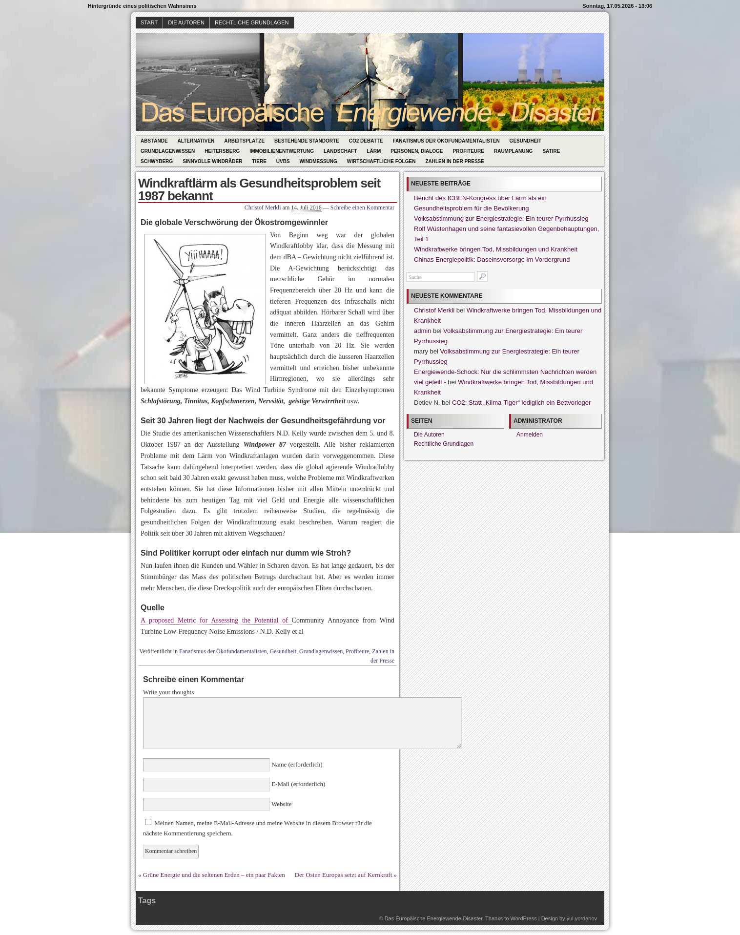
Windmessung (318, 161)
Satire (551, 151)
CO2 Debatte (366, 141)
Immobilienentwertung (281, 151)
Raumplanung (513, 151)
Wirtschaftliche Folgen (381, 161)
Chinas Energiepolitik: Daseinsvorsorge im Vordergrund (492, 259)
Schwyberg (157, 161)
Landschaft (340, 151)
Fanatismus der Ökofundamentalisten (446, 141)
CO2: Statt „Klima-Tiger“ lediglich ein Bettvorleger (521, 402)
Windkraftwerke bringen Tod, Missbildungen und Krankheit (495, 249)
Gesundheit (526, 141)
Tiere (259, 161)
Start (149, 22)
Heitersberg (222, 151)
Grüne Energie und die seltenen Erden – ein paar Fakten (214, 874)
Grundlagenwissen (168, 151)
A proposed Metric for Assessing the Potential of (216, 620)
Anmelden (529, 434)
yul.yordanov (582, 918)
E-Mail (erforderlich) (297, 784)
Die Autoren (186, 22)
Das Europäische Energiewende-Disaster (434, 918)
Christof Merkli (263, 207)
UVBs (283, 161)
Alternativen (196, 141)
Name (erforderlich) (296, 764)
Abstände (154, 141)
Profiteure (468, 151)
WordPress (523, 918)
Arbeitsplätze (244, 141)
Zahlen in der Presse (454, 161)
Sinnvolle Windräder (212, 161)
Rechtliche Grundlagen (252, 22)
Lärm (374, 151)
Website (281, 804)
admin (422, 330)
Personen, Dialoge (417, 151)
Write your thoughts (168, 692)
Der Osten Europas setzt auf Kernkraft (343, 874)
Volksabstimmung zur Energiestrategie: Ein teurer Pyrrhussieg (501, 218)
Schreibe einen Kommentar (362, 207)
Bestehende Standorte (306, 141)
